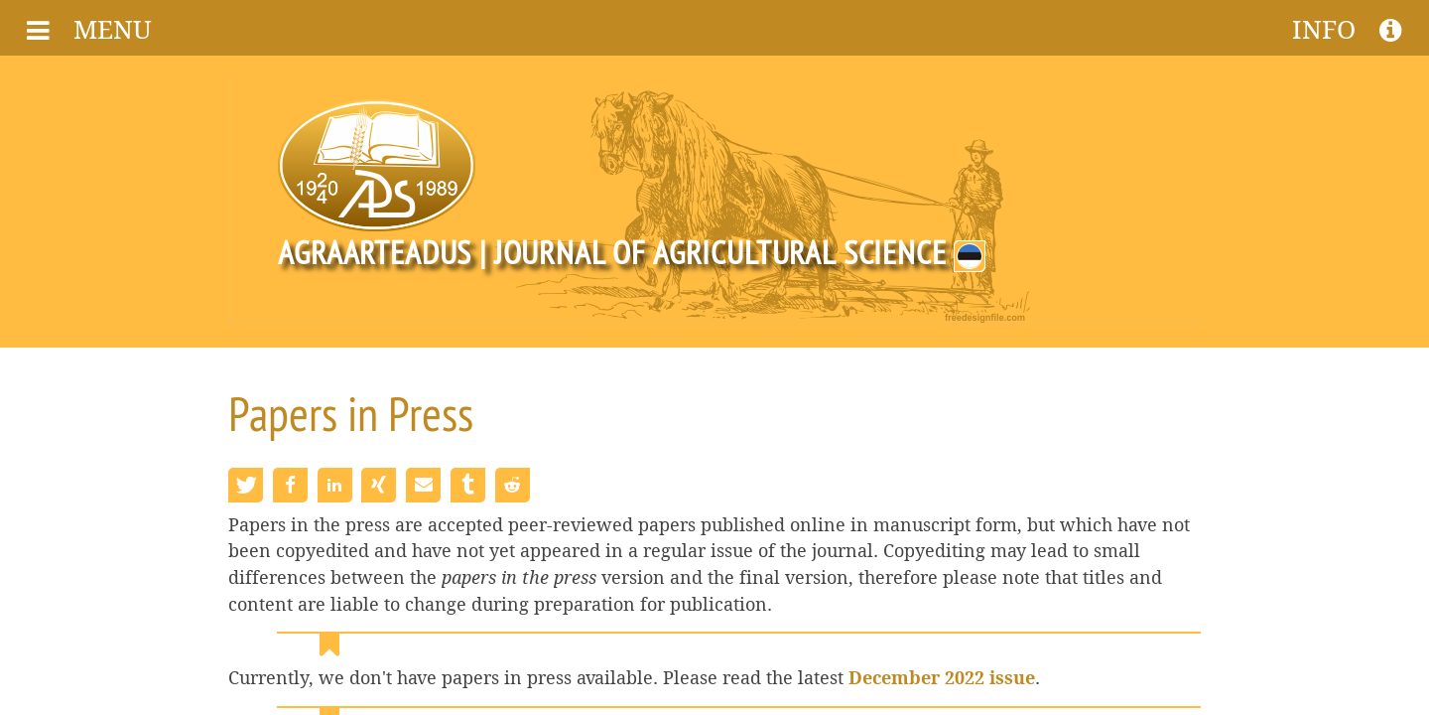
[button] (245, 485)
